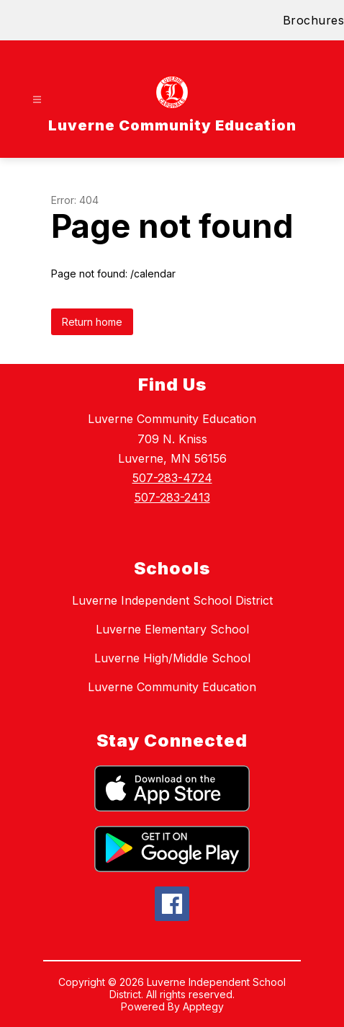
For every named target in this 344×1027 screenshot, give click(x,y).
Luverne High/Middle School (172, 658)
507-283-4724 (172, 478)
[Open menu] (37, 100)
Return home (92, 322)
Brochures (314, 20)
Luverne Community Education (172, 687)
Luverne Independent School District (172, 600)
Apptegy (203, 1006)
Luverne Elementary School (172, 629)
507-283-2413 (172, 497)
